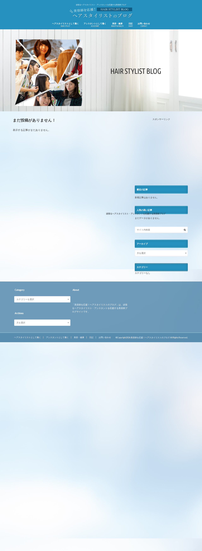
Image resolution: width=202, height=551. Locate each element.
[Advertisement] (161, 153)
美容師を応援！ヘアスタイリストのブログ (150, 337)
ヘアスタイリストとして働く (65, 24)
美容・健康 (117, 24)
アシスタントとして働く (95, 24)
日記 (130, 24)
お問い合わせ (144, 24)
